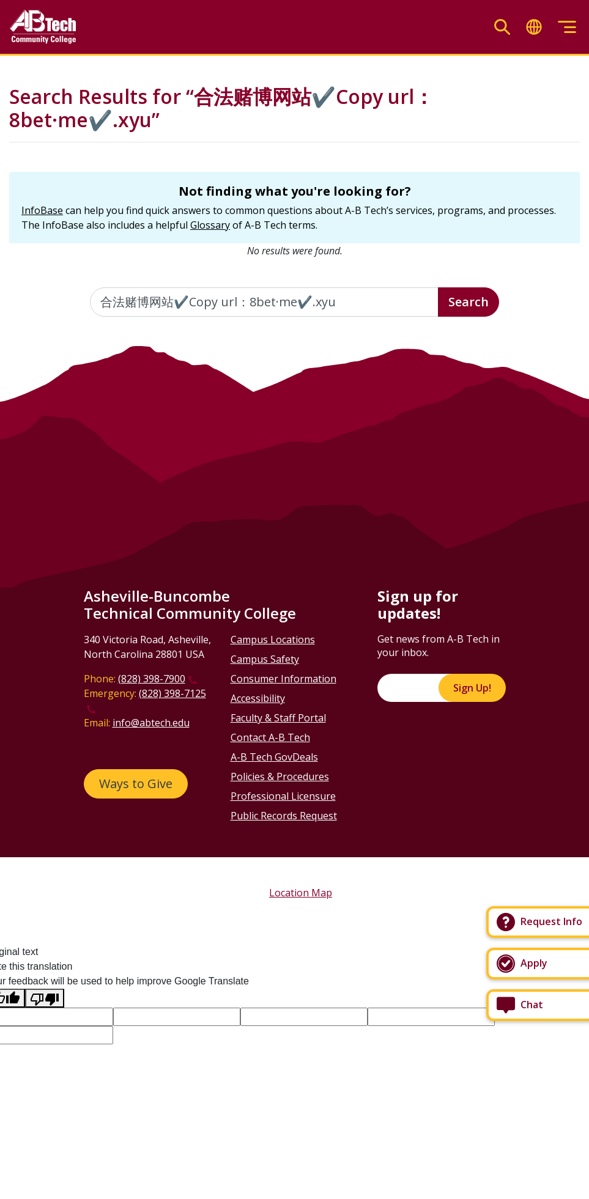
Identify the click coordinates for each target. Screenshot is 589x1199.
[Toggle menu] (567, 27)
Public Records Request (284, 815)
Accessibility (258, 698)
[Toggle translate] (534, 27)
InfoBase (42, 210)
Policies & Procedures (280, 776)
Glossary (210, 225)
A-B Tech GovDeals (274, 757)
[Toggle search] (502, 27)
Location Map (300, 892)
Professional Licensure (283, 796)
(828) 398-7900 (151, 678)
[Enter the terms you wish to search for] (264, 302)
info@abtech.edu (151, 722)
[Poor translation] (44, 998)
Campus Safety (265, 659)
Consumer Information (283, 678)
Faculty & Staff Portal (278, 718)
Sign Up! (472, 688)
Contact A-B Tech (270, 737)
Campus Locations (273, 639)
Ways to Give (135, 783)
